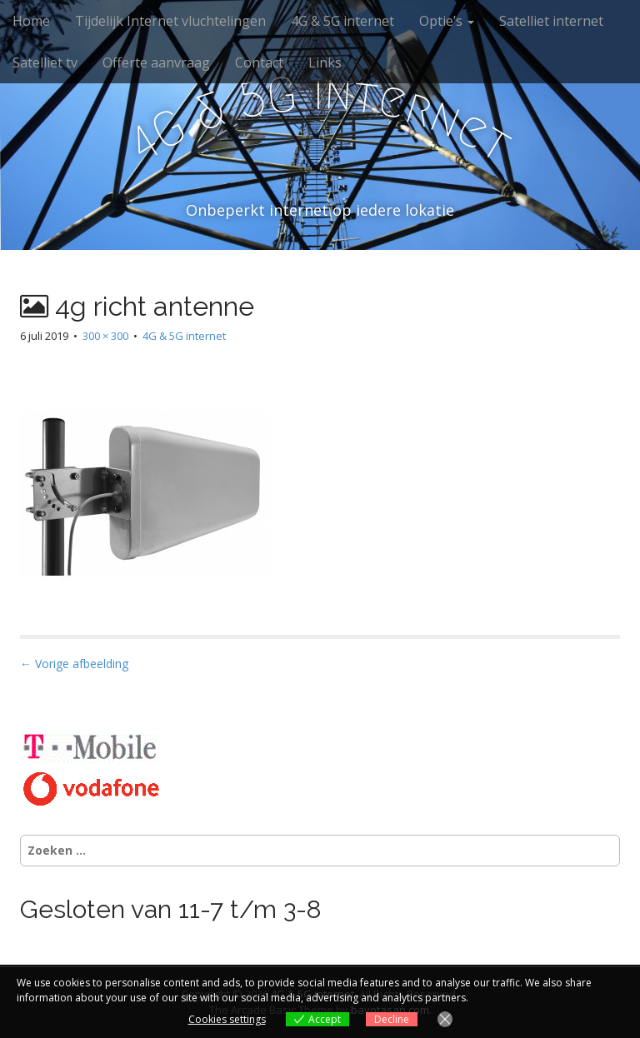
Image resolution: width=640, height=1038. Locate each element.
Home (31, 21)
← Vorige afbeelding (74, 663)
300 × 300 (105, 335)
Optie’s (446, 21)
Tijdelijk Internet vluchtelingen (170, 21)
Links (325, 62)
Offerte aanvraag (156, 62)
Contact (259, 62)
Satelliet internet (551, 21)
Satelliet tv (45, 62)
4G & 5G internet (342, 21)
